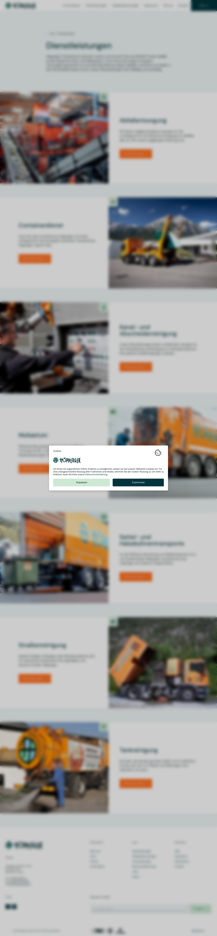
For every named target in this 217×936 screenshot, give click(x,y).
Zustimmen (138, 482)
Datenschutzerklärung (96, 474)
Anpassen (81, 482)
